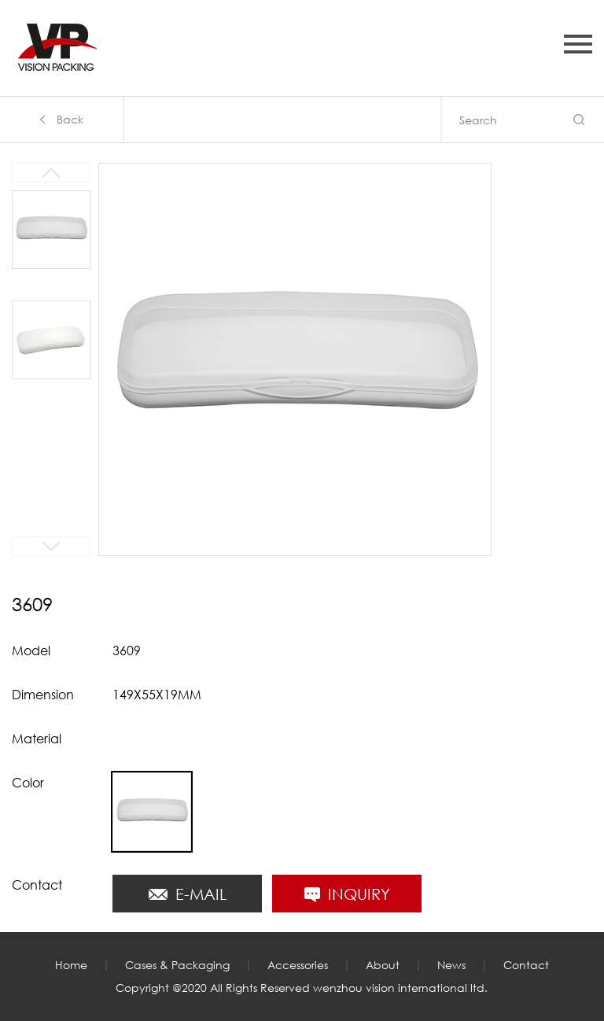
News (451, 964)
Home (71, 964)
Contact (526, 964)
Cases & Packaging (177, 964)
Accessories (297, 964)
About (383, 964)
